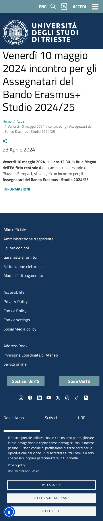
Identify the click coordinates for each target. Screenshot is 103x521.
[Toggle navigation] (95, 6)
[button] (9, 512)
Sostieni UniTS (25, 381)
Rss (86, 398)
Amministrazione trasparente (28, 239)
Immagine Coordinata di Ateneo (31, 355)
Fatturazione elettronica (24, 266)
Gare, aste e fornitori (21, 257)
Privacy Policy (16, 301)
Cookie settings (17, 320)
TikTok (77, 398)
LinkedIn (39, 398)
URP (82, 418)
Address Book (15, 346)
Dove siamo (14, 418)
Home (7, 121)
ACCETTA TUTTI (51, 511)
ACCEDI (79, 6)
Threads (67, 398)
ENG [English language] (43, 6)
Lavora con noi (16, 248)
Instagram (21, 398)
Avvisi (21, 121)
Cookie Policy (15, 311)
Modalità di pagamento (23, 275)
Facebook (30, 398)
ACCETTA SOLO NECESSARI (51, 498)
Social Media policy (20, 329)
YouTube (49, 398)
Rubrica (64, 6)
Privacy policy (16, 465)
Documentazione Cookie (23, 471)
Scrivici (51, 418)
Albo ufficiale (15, 230)
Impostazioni (51, 485)
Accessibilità (14, 292)
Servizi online (15, 364)
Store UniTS (79, 381)
